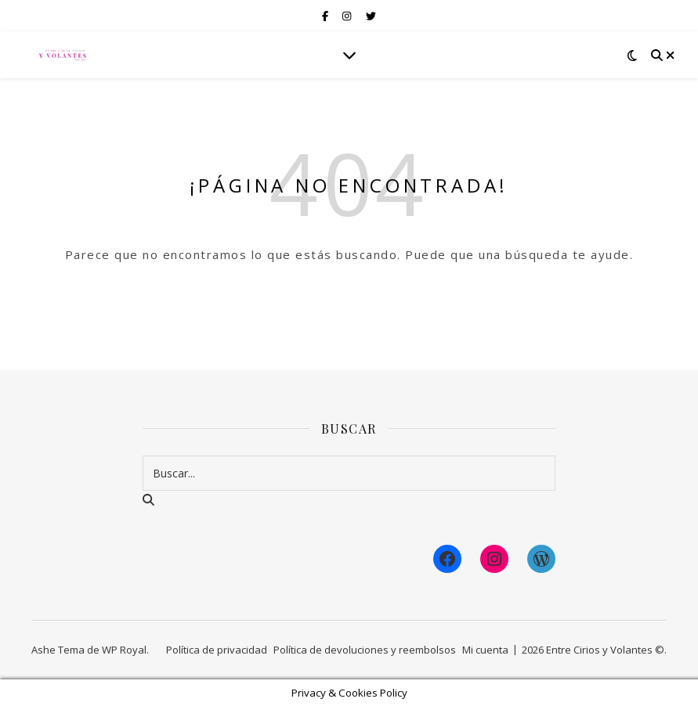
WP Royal (124, 650)
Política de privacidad (216, 650)
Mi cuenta (485, 650)
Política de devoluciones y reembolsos (364, 650)
